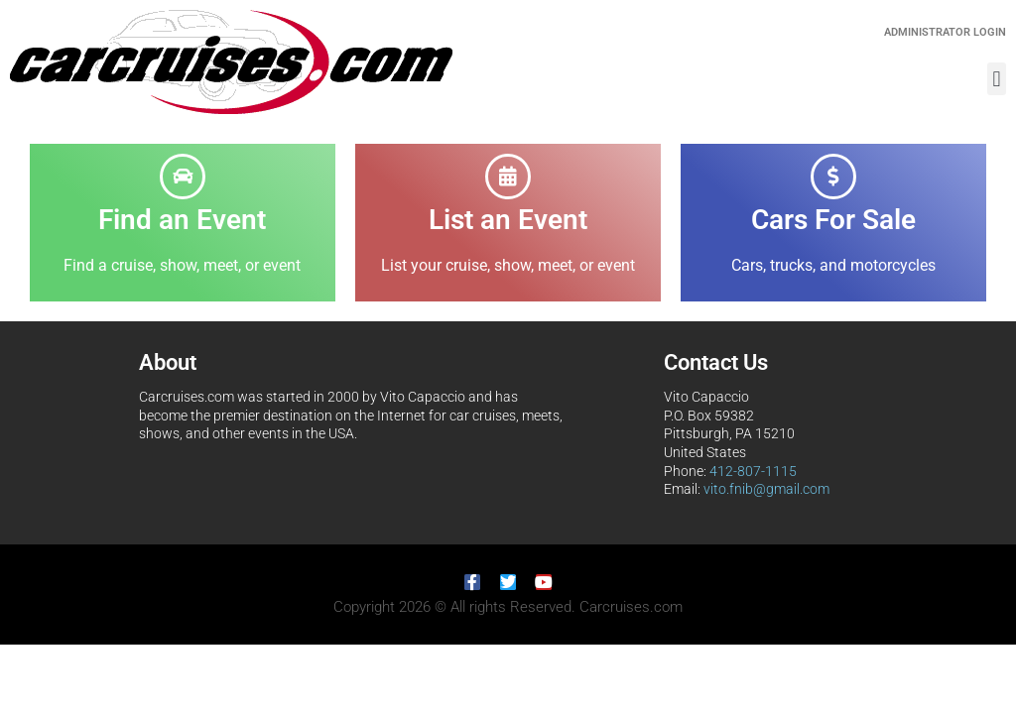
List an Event (508, 219)
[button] (996, 78)
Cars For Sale (833, 219)
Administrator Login (945, 32)
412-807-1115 (753, 471)
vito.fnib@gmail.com (766, 489)
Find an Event (182, 219)
